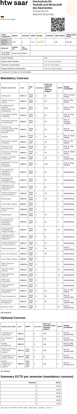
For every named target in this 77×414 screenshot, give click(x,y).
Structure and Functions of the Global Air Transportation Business (9, 129)
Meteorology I (6, 199)
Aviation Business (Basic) (4, 42)
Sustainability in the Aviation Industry (8, 356)
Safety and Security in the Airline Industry (8, 350)
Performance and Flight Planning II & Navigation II (8, 237)
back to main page (8, 19)
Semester (39, 88)
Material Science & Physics (8, 101)
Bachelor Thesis (7, 307)
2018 (32, 42)
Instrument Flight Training (7, 269)
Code (22, 88)
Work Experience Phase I (7, 209)
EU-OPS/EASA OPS (7, 339)
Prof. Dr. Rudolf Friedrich (53, 68)
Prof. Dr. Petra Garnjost (52, 61)
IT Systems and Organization (7, 333)
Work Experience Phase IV (7, 285)
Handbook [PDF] (7, 72)
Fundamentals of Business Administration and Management (8, 108)
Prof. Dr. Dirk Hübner (52, 65)
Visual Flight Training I (9, 204)
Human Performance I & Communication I (9, 193)
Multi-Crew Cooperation (5, 280)
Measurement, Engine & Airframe (9, 142)
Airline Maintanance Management (8, 291)
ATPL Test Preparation (9, 254)
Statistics (4, 136)
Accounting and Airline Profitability (9, 115)
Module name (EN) (8, 88)
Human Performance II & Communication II (9, 243)
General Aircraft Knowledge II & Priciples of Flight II (8, 229)
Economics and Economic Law (7, 147)
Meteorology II (6, 215)
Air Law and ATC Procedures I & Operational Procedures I (7, 172)
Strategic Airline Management (7, 301)
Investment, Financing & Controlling (9, 152)
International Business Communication (9, 121)
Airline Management (8, 248)
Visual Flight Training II (9, 259)
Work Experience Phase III (7, 275)
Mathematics (6, 96)
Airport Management (8, 296)
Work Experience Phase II (7, 264)
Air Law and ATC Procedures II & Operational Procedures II (7, 221)
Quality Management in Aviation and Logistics (7, 363)
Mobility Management (6, 344)
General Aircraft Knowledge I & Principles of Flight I (8, 180)
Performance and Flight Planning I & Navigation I (8, 187)
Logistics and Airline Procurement (8, 158)
